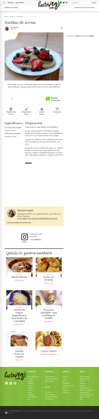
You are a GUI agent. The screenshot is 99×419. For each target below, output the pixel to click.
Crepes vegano (49, 351)
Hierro (64, 381)
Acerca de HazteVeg (33, 376)
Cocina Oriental (84, 392)
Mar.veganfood (48, 321)
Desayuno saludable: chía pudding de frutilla (49, 314)
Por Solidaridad (49, 399)
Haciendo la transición (51, 379)
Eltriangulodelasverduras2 (48, 354)
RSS (29, 399)
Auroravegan (14, 27)
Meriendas (83, 383)
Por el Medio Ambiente (51, 396)
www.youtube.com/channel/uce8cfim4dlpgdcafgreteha (37, 219)
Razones (47, 387)
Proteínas (65, 376)
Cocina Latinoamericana (86, 394)
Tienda (29, 385)
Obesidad (65, 390)
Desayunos (20, 16)
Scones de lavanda (48, 278)
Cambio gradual (49, 376)
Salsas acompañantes (86, 390)
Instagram (31, 394)
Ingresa (11, 3)
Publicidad (30, 383)
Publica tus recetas (11, 7)
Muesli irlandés (19, 277)
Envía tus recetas (84, 397)
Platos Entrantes (84, 379)
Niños (64, 388)
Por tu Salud (48, 392)
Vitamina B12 (66, 383)
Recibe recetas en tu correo (84, 7)
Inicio (6, 16)
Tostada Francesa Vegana (19, 354)
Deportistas (66, 392)
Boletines (30, 381)
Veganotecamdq (48, 283)
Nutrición (65, 371)
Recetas (12, 16)
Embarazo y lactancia (68, 385)
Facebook (30, 390)
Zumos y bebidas (84, 388)
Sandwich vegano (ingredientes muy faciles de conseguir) (19, 315)
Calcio (64, 379)
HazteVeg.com (32, 371)
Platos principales (85, 376)
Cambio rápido (49, 381)
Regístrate (19, 3)
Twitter (30, 392)
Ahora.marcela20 (19, 324)
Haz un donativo (32, 397)
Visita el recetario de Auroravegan (19, 222)
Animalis (30, 388)
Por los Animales (49, 394)
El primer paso (49, 371)
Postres (82, 381)
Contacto (30, 379)
